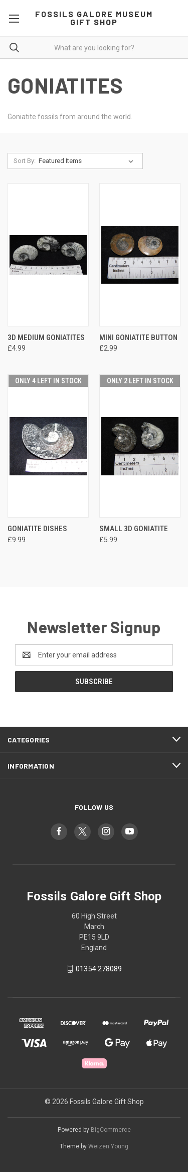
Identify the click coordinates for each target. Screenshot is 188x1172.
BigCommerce (111, 1129)
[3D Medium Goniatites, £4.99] (48, 254)
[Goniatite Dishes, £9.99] (48, 446)
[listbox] (88, 161)
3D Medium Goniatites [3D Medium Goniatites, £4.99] (46, 337)
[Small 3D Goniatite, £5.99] (139, 446)
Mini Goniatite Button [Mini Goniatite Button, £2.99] (138, 337)
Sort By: (25, 160)
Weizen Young (108, 1146)
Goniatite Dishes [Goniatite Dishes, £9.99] (37, 528)
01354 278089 (99, 968)
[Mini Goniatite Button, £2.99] (139, 254)
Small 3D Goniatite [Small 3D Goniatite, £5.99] (133, 528)
